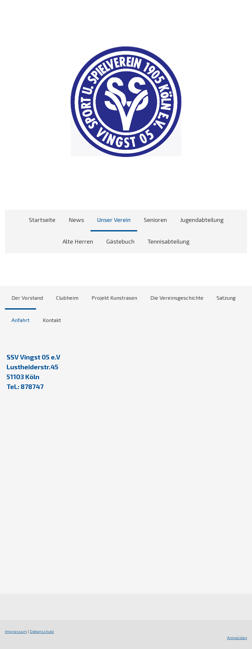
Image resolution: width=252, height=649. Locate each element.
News (76, 219)
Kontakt (52, 320)
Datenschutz (42, 631)
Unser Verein (114, 219)
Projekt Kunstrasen (114, 297)
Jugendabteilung (201, 219)
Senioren (155, 219)
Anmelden (237, 637)
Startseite (42, 219)
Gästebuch (120, 241)
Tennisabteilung (168, 241)
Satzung (226, 297)
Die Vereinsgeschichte (176, 297)
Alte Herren (78, 241)
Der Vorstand (27, 297)
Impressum (16, 631)
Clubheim (67, 297)
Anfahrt (20, 320)
